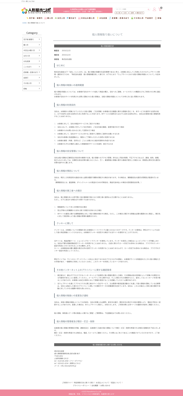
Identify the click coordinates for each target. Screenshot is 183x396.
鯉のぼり (140, 13)
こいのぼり (27, 66)
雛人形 (48, 18)
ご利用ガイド (67, 382)
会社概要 (95, 385)
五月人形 (60, 18)
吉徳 (132, 13)
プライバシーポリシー (81, 385)
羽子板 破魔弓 (28, 39)
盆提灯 (149, 18)
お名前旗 (102, 18)
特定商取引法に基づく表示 (84, 382)
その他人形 (137, 18)
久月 (125, 13)
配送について (116, 382)
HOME (24, 23)
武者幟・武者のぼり (119, 18)
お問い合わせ (105, 385)
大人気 (118, 13)
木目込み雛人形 (86, 18)
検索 (148, 9)
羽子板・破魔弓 (35, 18)
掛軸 (158, 18)
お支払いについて (102, 382)
